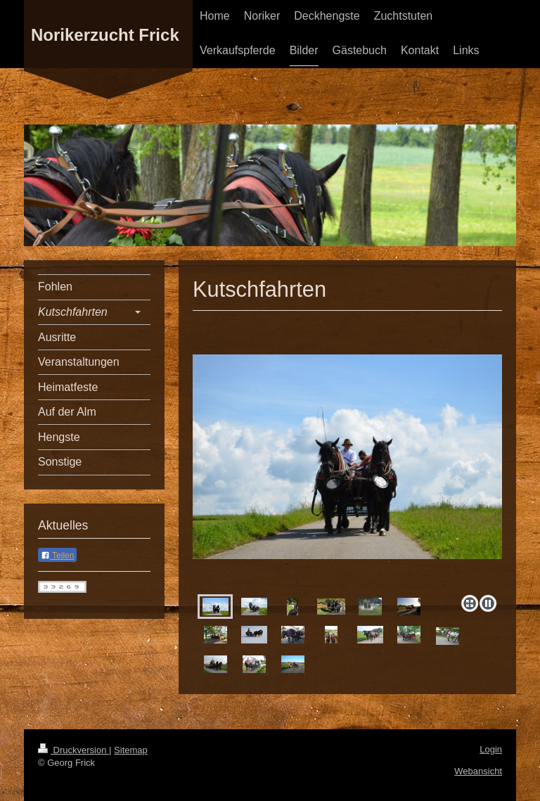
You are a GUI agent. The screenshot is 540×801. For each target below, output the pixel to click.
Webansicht (478, 771)
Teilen (57, 555)
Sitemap (131, 750)
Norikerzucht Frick (105, 34)
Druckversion (73, 750)
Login (491, 749)
